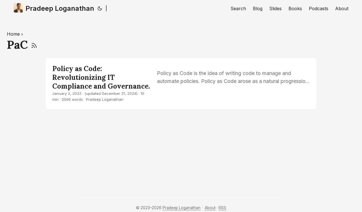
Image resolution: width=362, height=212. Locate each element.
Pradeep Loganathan (54, 8)
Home (13, 34)
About (210, 207)
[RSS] (34, 44)
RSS (222, 207)
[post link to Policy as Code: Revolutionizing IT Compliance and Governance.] (181, 83)
